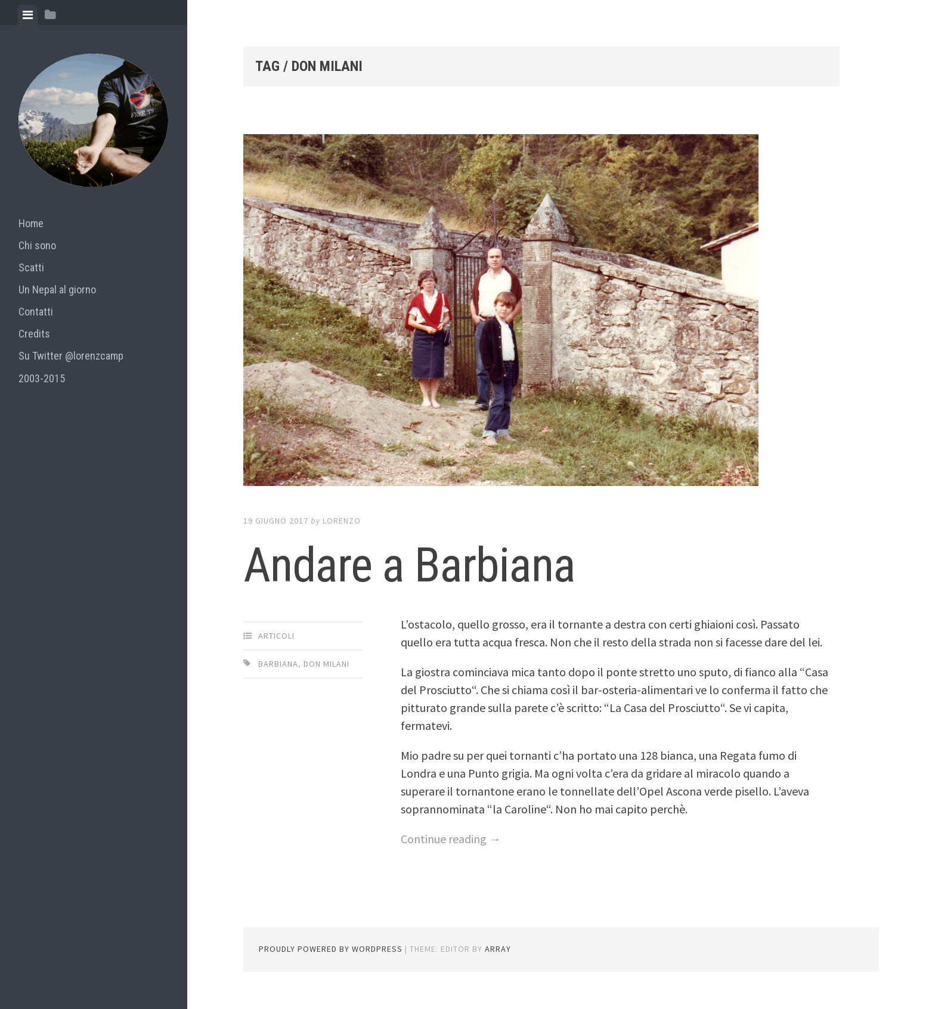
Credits (34, 333)
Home (31, 223)
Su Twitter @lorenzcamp (70, 355)
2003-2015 (41, 378)
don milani (326, 663)
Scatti (31, 267)
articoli (276, 635)
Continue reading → (451, 838)
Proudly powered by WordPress (331, 948)
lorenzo (342, 520)
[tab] (28, 15)
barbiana (278, 663)
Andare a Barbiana (409, 565)
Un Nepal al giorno (57, 289)
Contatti (35, 311)
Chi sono (37, 245)
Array (498, 948)
